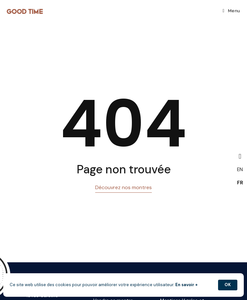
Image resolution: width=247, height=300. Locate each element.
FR (240, 182)
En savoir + (186, 284)
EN (240, 169)
